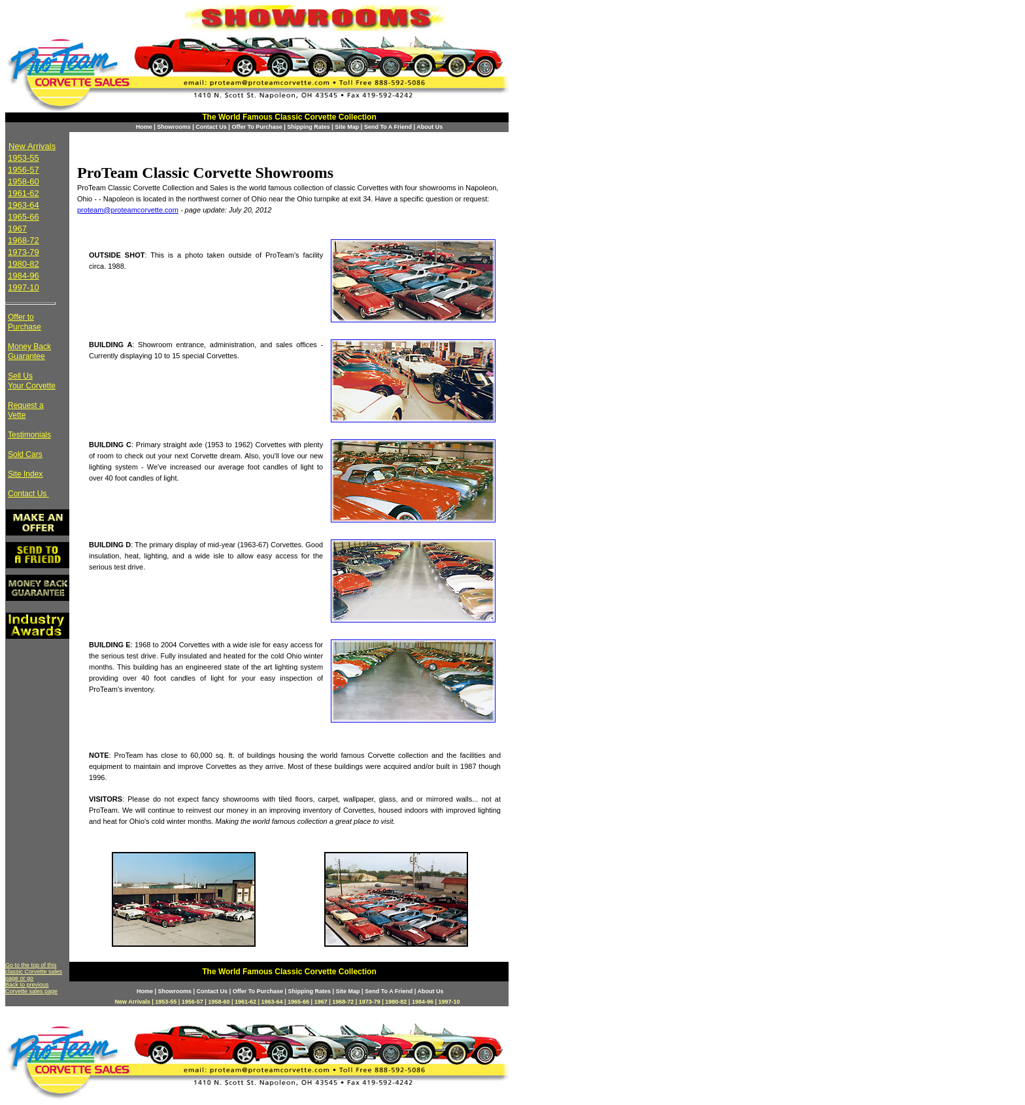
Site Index (25, 474)
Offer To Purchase (256, 127)
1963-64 (23, 205)
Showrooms (174, 127)
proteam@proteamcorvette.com (127, 210)
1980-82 (23, 264)
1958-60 (23, 181)
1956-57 (23, 170)
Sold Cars (25, 454)
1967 (17, 228)
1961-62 (23, 193)
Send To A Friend (388, 127)
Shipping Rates (308, 127)
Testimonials (29, 434)
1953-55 (23, 158)
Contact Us (211, 127)
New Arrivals (32, 146)
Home (144, 127)
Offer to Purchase (24, 322)
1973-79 (23, 252)
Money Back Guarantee (29, 351)
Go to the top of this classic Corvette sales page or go (33, 971)
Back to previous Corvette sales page (31, 987)
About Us (429, 127)
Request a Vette (26, 410)
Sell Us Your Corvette (32, 380)
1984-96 (23, 275)
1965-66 (23, 217)
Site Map (347, 127)
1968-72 (23, 240)
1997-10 (23, 287)
